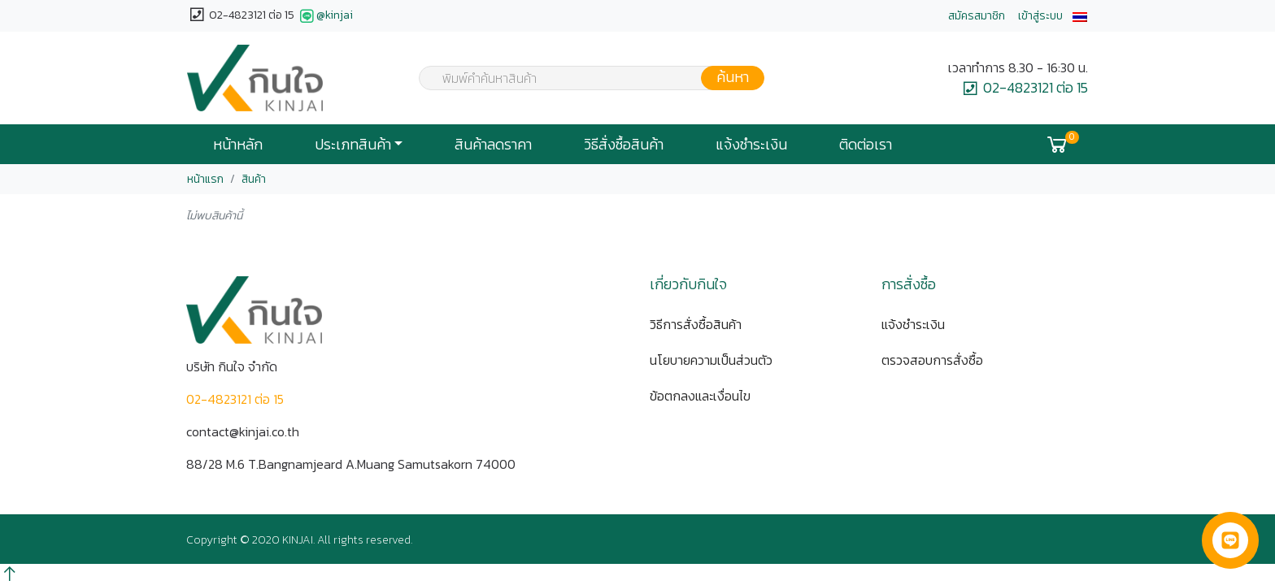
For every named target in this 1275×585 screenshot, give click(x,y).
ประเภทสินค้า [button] (353, 144)
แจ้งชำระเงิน (751, 144)
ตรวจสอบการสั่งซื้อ (932, 360)
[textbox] (581, 80)
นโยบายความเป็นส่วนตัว (711, 360)
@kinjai (325, 16)
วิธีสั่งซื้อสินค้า (624, 144)
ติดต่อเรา (865, 144)
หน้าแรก (205, 179)
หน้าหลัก (238, 144)
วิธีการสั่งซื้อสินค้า (696, 324)
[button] (1080, 16)
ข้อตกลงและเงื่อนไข (700, 395)
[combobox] (581, 78)
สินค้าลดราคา (493, 144)
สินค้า (254, 179)
